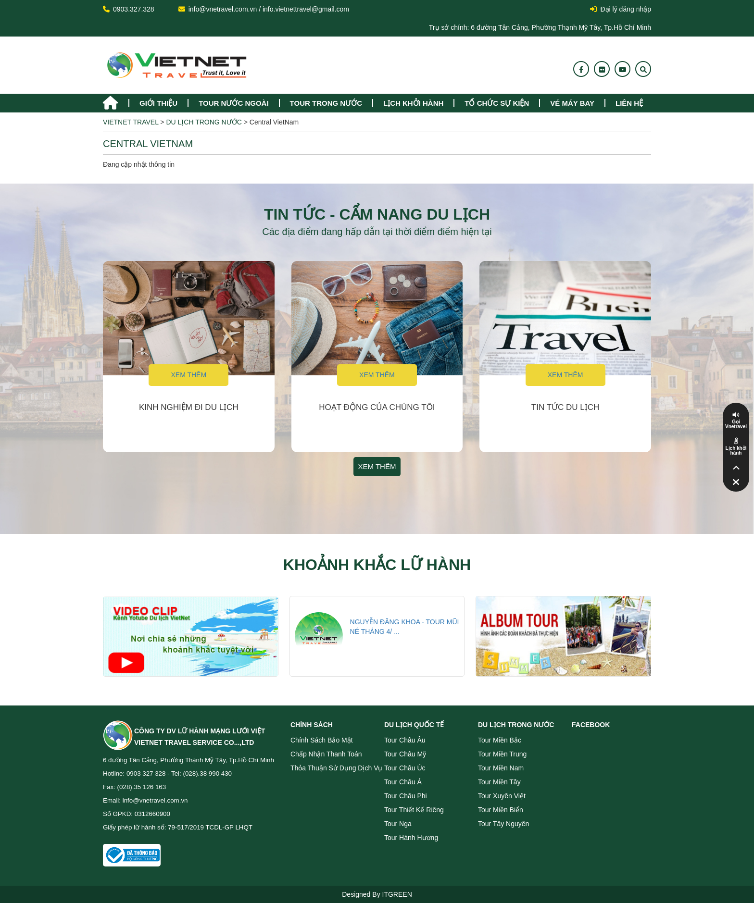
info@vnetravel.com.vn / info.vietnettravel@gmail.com (268, 9)
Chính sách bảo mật (321, 740)
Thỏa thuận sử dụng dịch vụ (336, 768)
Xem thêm (188, 375)
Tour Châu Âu (405, 740)
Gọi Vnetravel (736, 424)
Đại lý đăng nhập (620, 9)
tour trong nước (326, 103)
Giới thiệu (158, 103)
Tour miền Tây (499, 782)
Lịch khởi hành (413, 103)
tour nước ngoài (233, 103)
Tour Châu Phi (405, 796)
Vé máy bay (572, 103)
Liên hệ (629, 103)
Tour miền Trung (502, 754)
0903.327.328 (133, 9)
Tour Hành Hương (411, 837)
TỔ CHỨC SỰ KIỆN (497, 103)
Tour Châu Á (403, 782)
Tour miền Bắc (499, 740)
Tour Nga (398, 824)
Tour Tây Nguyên (503, 824)
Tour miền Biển (500, 810)
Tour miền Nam (501, 768)
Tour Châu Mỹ (405, 754)
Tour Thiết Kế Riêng (414, 810)
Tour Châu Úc (405, 768)
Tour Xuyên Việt (502, 796)
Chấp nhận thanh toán (326, 754)
